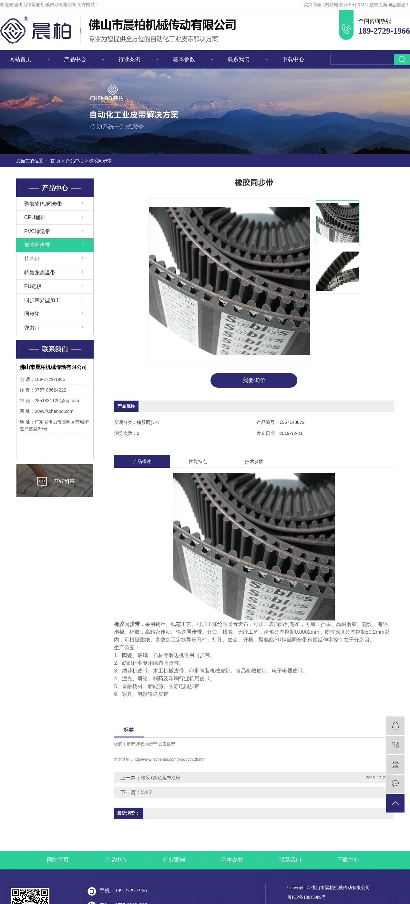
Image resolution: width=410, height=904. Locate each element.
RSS (350, 4)
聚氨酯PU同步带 (43, 204)
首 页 (55, 160)
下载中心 (293, 59)
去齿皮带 (166, 743)
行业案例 (129, 59)
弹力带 (32, 327)
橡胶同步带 (100, 160)
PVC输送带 (37, 231)
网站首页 (20, 59)
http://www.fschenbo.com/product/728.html (169, 759)
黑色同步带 (146, 743)
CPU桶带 (35, 217)
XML (362, 4)
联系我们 (239, 59)
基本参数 (184, 59)
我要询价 (254, 380)
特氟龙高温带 (39, 272)
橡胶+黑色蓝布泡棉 (160, 777)
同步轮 (32, 314)
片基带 (32, 259)
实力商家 (312, 4)
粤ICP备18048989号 (306, 897)
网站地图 (334, 4)
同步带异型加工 (42, 300)
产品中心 (75, 59)
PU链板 (33, 286)
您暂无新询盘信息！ (389, 4)
